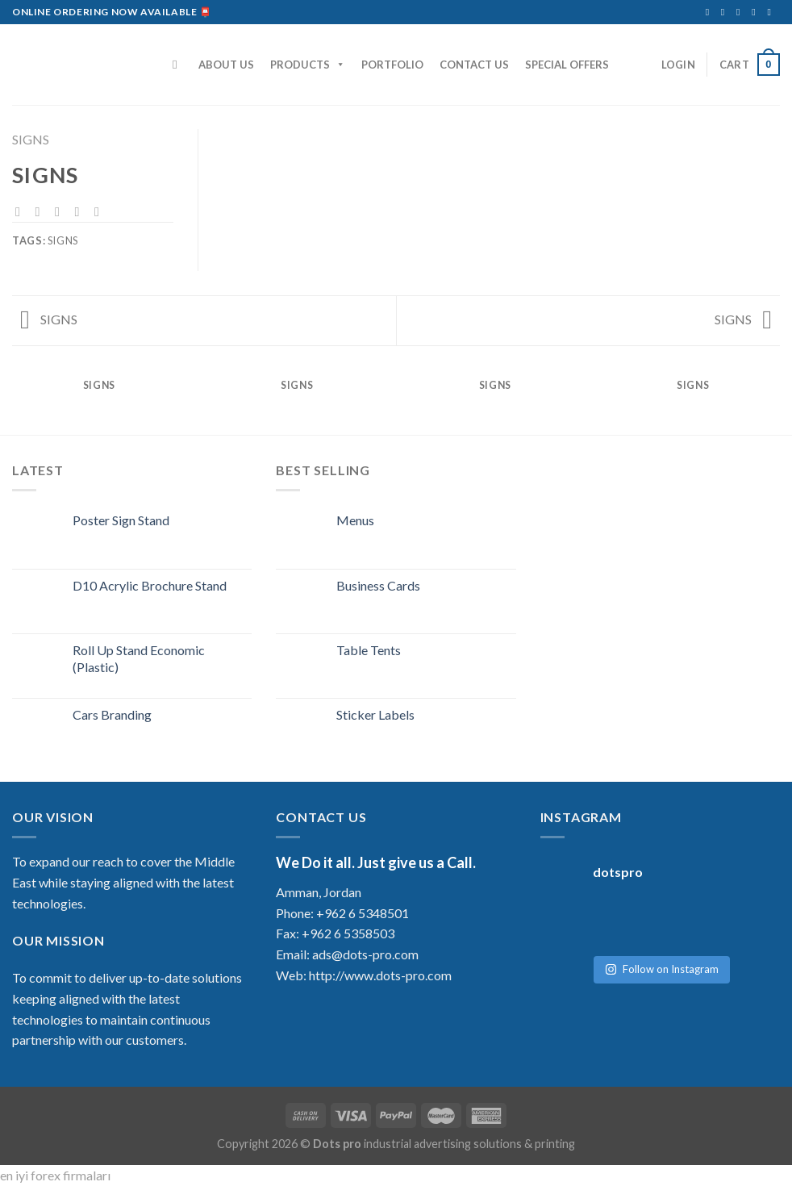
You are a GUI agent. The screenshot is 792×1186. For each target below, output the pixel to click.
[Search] (179, 64)
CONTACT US (474, 64)
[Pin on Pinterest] (80, 211)
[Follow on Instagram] (726, 12)
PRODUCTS (307, 64)
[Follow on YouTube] (772, 12)
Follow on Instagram (662, 952)
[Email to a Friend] (61, 211)
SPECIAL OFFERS (567, 64)
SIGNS (30, 139)
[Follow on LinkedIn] (756, 12)
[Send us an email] (741, 12)
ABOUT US (226, 64)
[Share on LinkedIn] (100, 211)
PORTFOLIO (392, 64)
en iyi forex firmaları (55, 1175)
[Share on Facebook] (21, 211)
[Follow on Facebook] (710, 12)
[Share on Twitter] (41, 211)
